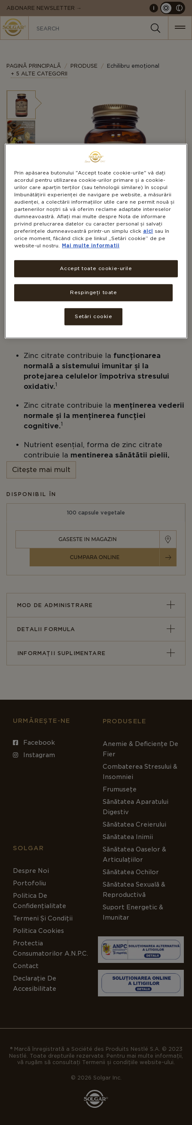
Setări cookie (93, 316)
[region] (96, 240)
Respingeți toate (93, 292)
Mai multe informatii (90, 246)
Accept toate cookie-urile (96, 268)
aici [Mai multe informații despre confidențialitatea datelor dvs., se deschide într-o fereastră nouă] (148, 231)
